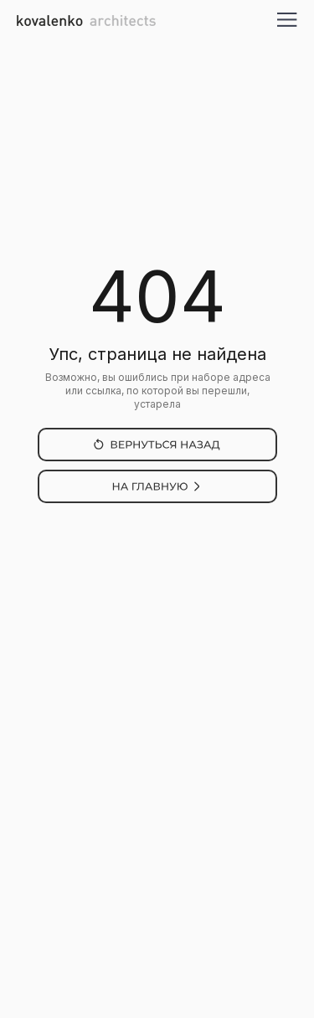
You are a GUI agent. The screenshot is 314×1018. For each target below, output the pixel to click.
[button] (287, 20)
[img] (157, 444)
